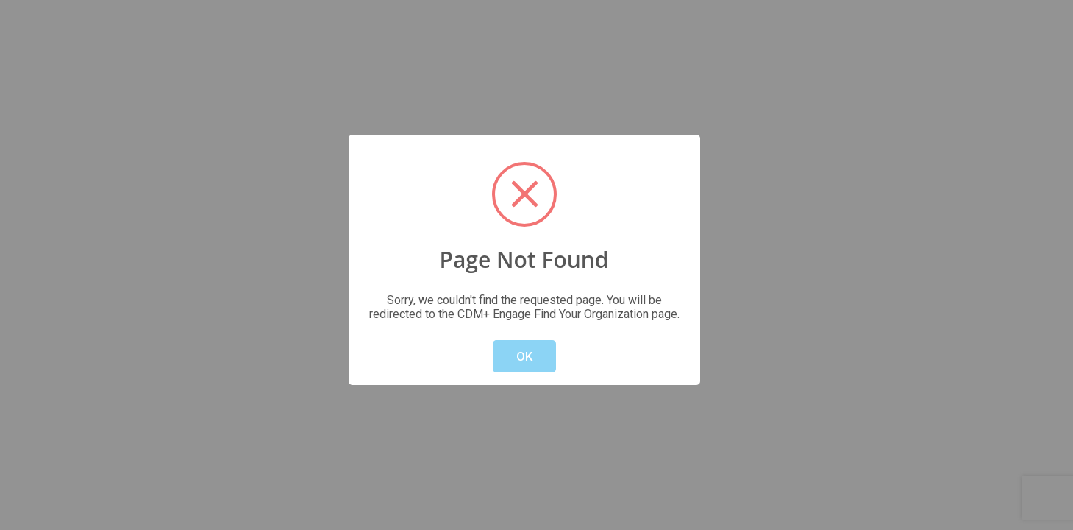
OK (524, 356)
